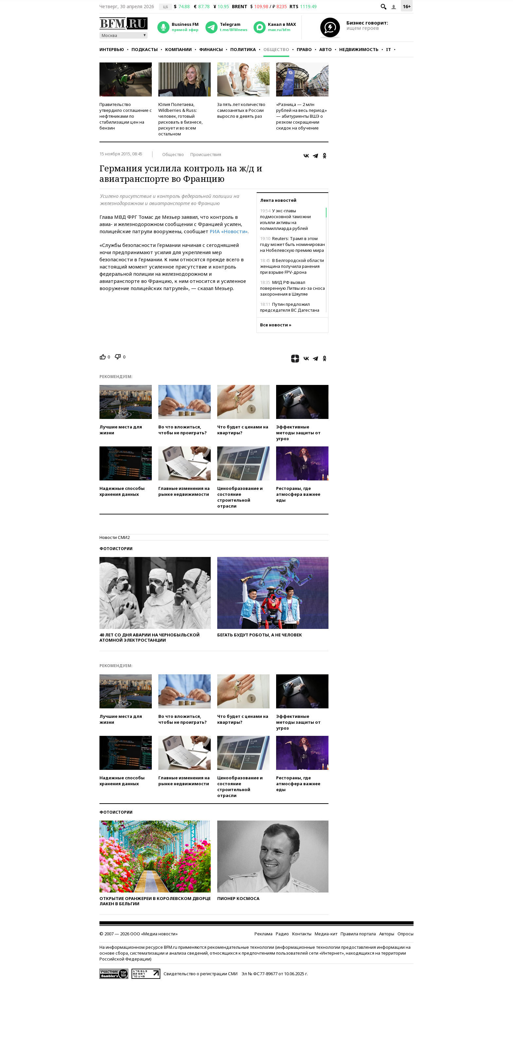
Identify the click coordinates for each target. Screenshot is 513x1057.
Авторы (386, 934)
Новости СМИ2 (114, 537)
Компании (178, 49)
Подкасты (145, 49)
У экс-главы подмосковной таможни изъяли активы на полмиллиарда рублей (285, 219)
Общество (276, 49)
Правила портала (358, 934)
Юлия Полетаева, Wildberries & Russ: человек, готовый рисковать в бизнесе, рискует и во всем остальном (180, 119)
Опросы (406, 934)
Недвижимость (359, 49)
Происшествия (205, 154)
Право (304, 49)
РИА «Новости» (229, 231)
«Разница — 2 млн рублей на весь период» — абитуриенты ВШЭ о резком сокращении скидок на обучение (301, 116)
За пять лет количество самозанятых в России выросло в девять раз (241, 110)
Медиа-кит (326, 934)
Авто (325, 49)
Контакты (301, 934)
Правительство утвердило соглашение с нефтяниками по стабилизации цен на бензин (125, 116)
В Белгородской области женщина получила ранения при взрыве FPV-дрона (292, 266)
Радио (282, 934)
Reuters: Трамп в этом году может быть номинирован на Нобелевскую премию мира (292, 244)
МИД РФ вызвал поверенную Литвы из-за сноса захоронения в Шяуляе (292, 288)
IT (388, 49)
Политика (243, 49)
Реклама (264, 934)
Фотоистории (116, 548)
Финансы (211, 49)
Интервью (111, 49)
